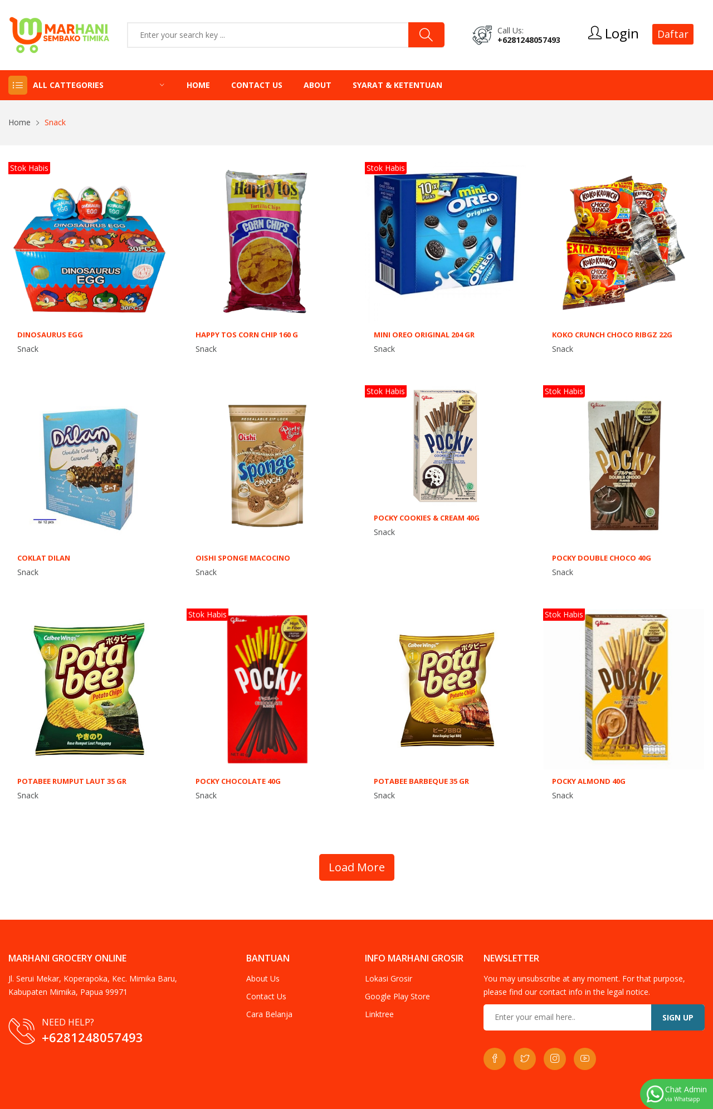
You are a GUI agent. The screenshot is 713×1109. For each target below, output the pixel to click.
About (317, 85)
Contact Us (256, 85)
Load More (357, 867)
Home (198, 85)
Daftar (672, 34)
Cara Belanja (269, 1014)
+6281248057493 (528, 40)
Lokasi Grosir (388, 978)
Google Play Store (397, 996)
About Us (263, 978)
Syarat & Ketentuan (397, 85)
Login (613, 33)
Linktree (379, 1014)
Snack (27, 349)
